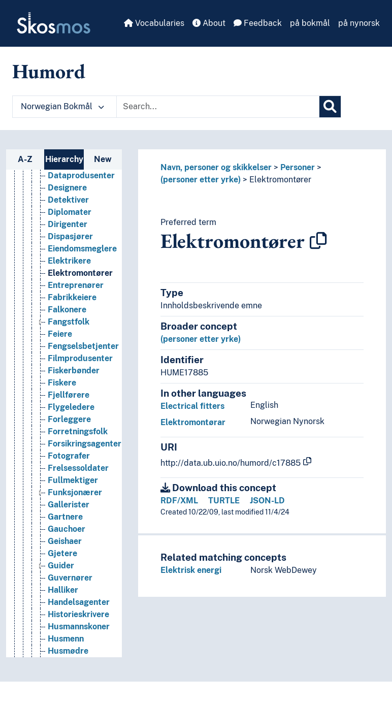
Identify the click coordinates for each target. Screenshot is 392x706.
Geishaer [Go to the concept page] (65, 567)
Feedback (258, 23)
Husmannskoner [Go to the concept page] (79, 653)
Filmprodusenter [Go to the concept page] (80, 385)
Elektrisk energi (190, 570)
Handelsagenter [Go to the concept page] (79, 628)
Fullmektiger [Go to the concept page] (73, 506)
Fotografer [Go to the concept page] (69, 482)
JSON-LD (267, 500)
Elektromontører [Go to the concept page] (80, 299)
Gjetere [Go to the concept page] (62, 580)
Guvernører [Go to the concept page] (70, 604)
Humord (48, 71)
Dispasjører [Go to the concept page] (70, 263)
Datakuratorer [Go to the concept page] (76, 190)
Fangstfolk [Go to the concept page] (68, 348)
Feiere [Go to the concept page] (60, 360)
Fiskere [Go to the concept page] (62, 409)
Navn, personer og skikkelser (216, 167)
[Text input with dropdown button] (217, 106)
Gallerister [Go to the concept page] (68, 531)
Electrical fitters (192, 406)
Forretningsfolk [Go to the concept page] (78, 458)
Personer (297, 167)
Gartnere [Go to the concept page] (65, 543)
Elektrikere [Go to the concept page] (69, 287)
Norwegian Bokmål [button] (62, 106)
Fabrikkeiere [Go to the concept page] (72, 324)
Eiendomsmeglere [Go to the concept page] (82, 275)
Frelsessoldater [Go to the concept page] (78, 494)
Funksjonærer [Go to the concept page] (75, 519)
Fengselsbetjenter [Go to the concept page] (83, 372)
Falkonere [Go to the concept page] (67, 336)
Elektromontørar (192, 422)
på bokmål (310, 23)
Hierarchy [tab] (64, 159)
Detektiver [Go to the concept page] (68, 226)
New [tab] (103, 159)
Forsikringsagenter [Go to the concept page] (84, 470)
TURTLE (224, 500)
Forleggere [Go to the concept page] (69, 446)
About (208, 23)
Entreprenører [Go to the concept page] (76, 311)
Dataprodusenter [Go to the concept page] (81, 202)
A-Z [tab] (25, 159)
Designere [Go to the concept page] (67, 214)
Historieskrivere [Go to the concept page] (78, 641)
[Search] (330, 106)
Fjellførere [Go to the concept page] (68, 421)
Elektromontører (280, 179)
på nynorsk (359, 23)
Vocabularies (154, 23)
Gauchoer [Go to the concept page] (66, 555)
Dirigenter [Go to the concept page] (67, 250)
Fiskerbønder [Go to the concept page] (74, 397)
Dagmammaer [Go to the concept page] (75, 177)
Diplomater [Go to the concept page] (69, 238)
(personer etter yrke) (200, 179)
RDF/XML (179, 500)
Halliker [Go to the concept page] (63, 616)
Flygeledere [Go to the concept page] (71, 433)
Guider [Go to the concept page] (61, 592)
